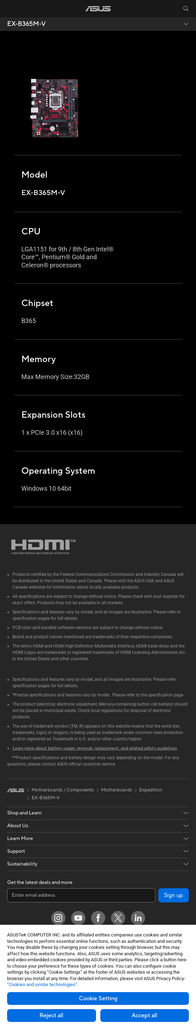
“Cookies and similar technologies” (42, 984)
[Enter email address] (81, 895)
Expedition (150, 790)
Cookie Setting (98, 998)
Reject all (51, 1015)
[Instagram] (58, 918)
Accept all (144, 1015)
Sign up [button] (173, 895)
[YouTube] (78, 918)
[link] (98, 8)
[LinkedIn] (138, 918)
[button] (10, 8)
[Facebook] (98, 918)
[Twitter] (118, 918)
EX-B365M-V (26, 24)
